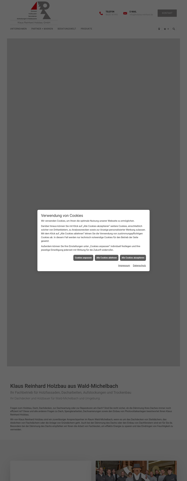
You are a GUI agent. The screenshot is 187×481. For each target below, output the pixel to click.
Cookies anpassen (83, 258)
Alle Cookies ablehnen (106, 258)
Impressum (124, 265)
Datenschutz (139, 265)
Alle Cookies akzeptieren (133, 258)
